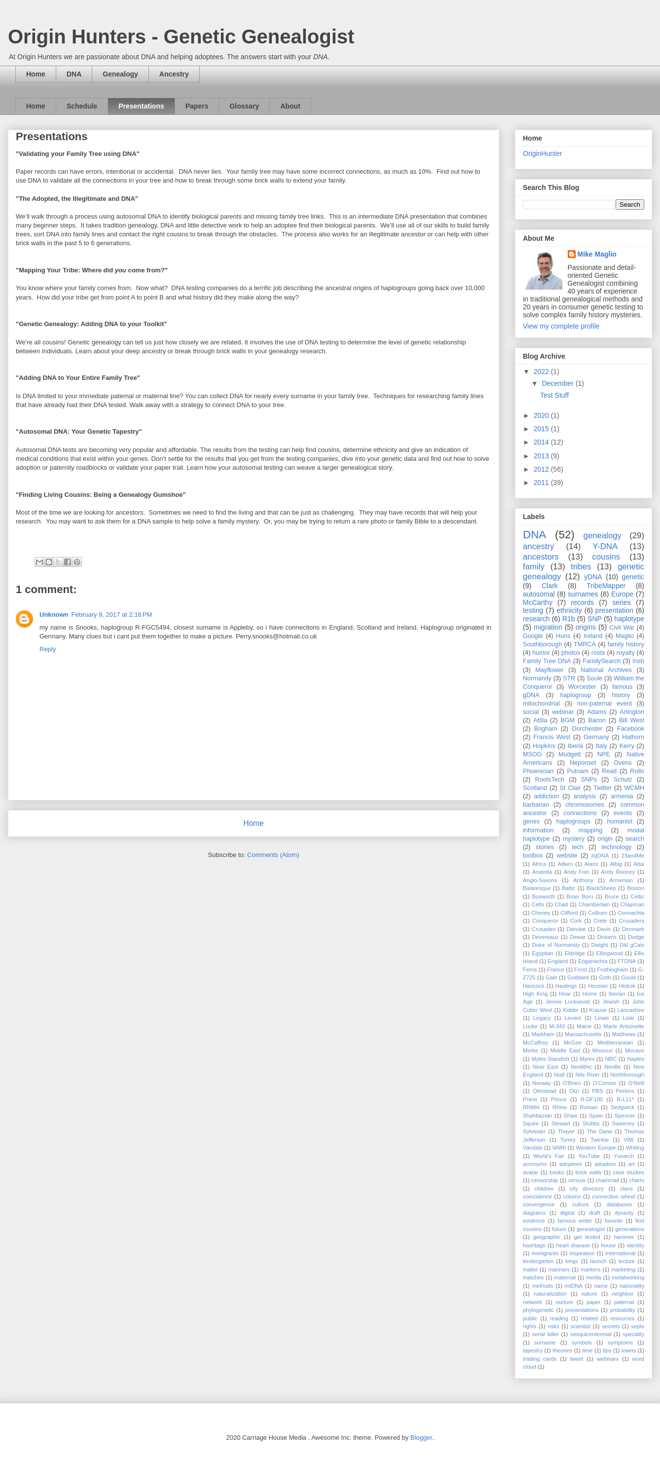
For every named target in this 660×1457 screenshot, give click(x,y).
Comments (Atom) (273, 855)
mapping (590, 830)
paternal (624, 1302)
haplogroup (575, 695)
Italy (601, 746)
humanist (619, 821)
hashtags (534, 1245)
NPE (603, 754)
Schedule (82, 106)
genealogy (603, 535)
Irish (638, 661)
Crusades (543, 929)
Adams (596, 712)
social (531, 712)
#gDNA (600, 856)
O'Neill (636, 1083)
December (558, 383)
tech (578, 847)
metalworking (628, 1277)
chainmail (607, 1180)
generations (630, 1229)
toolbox (533, 855)
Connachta (631, 913)
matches (533, 1277)
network (532, 1302)
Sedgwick (622, 1107)
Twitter (602, 788)
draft (594, 1213)
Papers (197, 106)
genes (531, 821)
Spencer (625, 1116)
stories (545, 847)
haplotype (629, 619)
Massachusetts (583, 1034)
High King (535, 994)
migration (548, 627)
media (593, 1277)
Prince (559, 1099)
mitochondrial (541, 703)
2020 (542, 415)
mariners (559, 1269)
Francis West (551, 737)
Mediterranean (615, 1043)
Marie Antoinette (623, 1026)
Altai (638, 864)
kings (571, 1261)
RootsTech (550, 779)
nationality (632, 1286)
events (623, 813)
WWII (559, 1148)
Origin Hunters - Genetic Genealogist (181, 36)
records (582, 602)
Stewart (560, 1123)
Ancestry (174, 74)
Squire (531, 1123)
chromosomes (584, 804)
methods (542, 1286)
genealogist (591, 1229)
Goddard (578, 977)
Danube (576, 929)
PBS (597, 1091)
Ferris (530, 969)
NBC (611, 1059)
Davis (604, 929)
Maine (584, 1026)
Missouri (602, 1050)
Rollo (637, 771)
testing (533, 610)
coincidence (537, 1196)
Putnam (577, 771)
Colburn (597, 913)
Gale (551, 977)
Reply (47, 649)
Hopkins (544, 746)
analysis (585, 796)
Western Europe (596, 1148)
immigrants (545, 1253)
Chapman (633, 904)
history (621, 695)
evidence (534, 1221)
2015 (542, 429)
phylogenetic (538, 1310)
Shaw (570, 1116)
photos (570, 652)
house (608, 1245)
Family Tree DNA (547, 661)
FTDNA (627, 961)
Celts (538, 904)
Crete (600, 921)
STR (569, 678)
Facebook (630, 728)
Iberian (617, 994)
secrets (611, 1326)
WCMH (634, 788)
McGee (573, 1043)
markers (590, 1269)
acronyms (535, 1164)
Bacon (597, 720)
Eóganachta (593, 961)
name (601, 1286)
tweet (577, 1359)
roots (598, 652)
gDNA (531, 695)
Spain (596, 1116)
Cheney (540, 913)
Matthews (624, 1034)
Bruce (612, 896)
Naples (635, 1059)
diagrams (534, 1213)
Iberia (576, 746)
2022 (542, 371)
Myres (587, 1059)
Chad (561, 904)
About (290, 106)
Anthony (583, 880)
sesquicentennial (590, 1334)
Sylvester (534, 1131)
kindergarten (538, 1261)
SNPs (589, 779)
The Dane (599, 1131)
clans (626, 1189)
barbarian (536, 804)
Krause (598, 1010)
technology (616, 847)
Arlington (632, 712)
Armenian (621, 880)
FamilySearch (602, 661)
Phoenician (538, 771)
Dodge (636, 937)
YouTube (589, 1156)
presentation (614, 610)
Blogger (421, 1437)
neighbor (623, 1294)
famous (622, 686)
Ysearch (624, 1156)
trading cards (539, 1359)
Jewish (611, 1002)
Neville (612, 1067)
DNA (74, 74)
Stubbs (591, 1123)
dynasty (624, 1213)
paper (594, 1302)
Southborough (542, 644)
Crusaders (631, 921)
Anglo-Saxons (540, 880)
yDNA (593, 577)
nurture (564, 1302)
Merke (530, 1050)
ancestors (541, 556)
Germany (596, 737)
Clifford (569, 913)
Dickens (607, 937)
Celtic (637, 896)
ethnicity (569, 610)
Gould (628, 977)
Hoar (565, 994)
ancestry (538, 546)
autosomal (539, 594)
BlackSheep (601, 888)
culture (580, 1204)
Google (533, 636)
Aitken (565, 864)
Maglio (625, 636)
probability (622, 1310)
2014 (542, 442)
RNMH (531, 1107)
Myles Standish (550, 1059)
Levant (573, 1018)
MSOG (532, 754)
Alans (591, 864)
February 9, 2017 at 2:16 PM (112, 614)
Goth (605, 977)
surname (545, 1342)
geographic (546, 1237)
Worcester (582, 686)
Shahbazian (537, 1116)
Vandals (533, 1148)
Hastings (566, 986)
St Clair (570, 788)
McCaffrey (535, 1043)
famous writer (574, 1221)
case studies (628, 1172)
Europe (622, 594)
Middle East (565, 1050)
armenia (622, 796)
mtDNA (574, 1286)
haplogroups (573, 821)
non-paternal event (604, 703)
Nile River (587, 1075)
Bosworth (543, 896)
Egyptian (542, 953)
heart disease (573, 1245)
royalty (626, 652)
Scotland (535, 788)
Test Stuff (554, 395)
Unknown (54, 614)
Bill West (631, 720)
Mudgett (569, 754)
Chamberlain (594, 904)
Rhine (559, 1107)
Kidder (571, 1010)
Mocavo (634, 1050)
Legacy (542, 1018)
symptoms (620, 1342)
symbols (582, 1342)
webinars (608, 1359)
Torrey (568, 1140)
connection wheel (613, 1196)
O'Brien (572, 1083)
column (572, 1196)
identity (635, 1245)
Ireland (593, 636)
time (587, 1350)
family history (626, 644)
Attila (540, 720)
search (634, 838)
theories (562, 1350)
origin (605, 838)
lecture (627, 1261)
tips (607, 1350)
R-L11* (625, 1099)
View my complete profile (561, 326)
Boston (635, 888)
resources (622, 1318)
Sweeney (623, 1123)
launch (598, 1261)
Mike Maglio (597, 254)
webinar (563, 712)
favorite (614, 1221)
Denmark (633, 929)
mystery (574, 838)
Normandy (537, 678)
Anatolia (542, 872)
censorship (544, 1180)
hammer (624, 1237)
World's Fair (548, 1156)
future (559, 1229)
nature (589, 1294)
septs (637, 1326)
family (534, 566)
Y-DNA (605, 546)
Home (35, 74)
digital (567, 1213)
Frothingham (612, 969)
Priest (530, 1099)
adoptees (570, 1164)
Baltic (568, 888)
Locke (530, 1026)
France (555, 969)
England (558, 961)
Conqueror (545, 921)
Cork (576, 921)
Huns (563, 636)
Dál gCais (632, 945)
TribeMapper (606, 586)
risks (553, 1326)
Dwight (599, 945)
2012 (542, 469)
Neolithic (581, 1067)
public (530, 1318)
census (577, 1180)
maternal (565, 1277)
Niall (559, 1075)
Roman (589, 1107)
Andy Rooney (618, 872)
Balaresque (537, 888)
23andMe (632, 856)
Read (609, 771)
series (621, 602)
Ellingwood (609, 953)
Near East (545, 1067)
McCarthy (537, 602)
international (620, 1253)
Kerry (627, 746)
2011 (542, 482)
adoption (605, 1164)
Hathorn (633, 737)
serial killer (545, 1334)
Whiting (635, 1148)
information (538, 830)
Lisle (628, 1018)
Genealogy (120, 74)
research (536, 619)
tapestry (533, 1350)
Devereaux (545, 937)
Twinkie (599, 1140)
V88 (628, 1140)
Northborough (627, 1075)
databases (619, 1204)
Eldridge (575, 953)
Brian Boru (579, 896)
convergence (538, 1204)
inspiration (581, 1253)
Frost (580, 969)
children (543, 1189)
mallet (530, 1269)
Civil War (621, 627)
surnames (583, 594)
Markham (542, 1034)
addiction (546, 796)
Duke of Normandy (556, 945)
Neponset (583, 762)
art (631, 1164)
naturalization (550, 1294)
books (557, 1172)
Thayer (566, 1131)
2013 (542, 456)
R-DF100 (592, 1099)
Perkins (625, 1091)
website (567, 855)
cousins (606, 556)
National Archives (606, 670)
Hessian (598, 986)
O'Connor (605, 1083)
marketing (623, 1269)
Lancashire (630, 1010)
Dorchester (587, 728)
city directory (587, 1189)
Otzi (574, 1091)
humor (541, 652)
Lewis (602, 1018)
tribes (581, 566)
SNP (594, 619)
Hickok (627, 986)
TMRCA (585, 644)
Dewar (578, 937)
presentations (581, 1310)
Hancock (534, 986)
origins (586, 627)
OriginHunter (542, 153)
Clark (550, 586)
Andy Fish (576, 872)
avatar (530, 1172)
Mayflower (549, 670)
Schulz (623, 779)
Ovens (622, 762)
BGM (567, 720)
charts (636, 1180)
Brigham (545, 728)
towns (629, 1350)
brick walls (589, 1172)
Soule (594, 678)
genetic (633, 577)
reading (559, 1318)
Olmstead (544, 1091)
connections (580, 813)
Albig (616, 864)
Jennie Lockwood (568, 1002)
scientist (580, 1326)
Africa (539, 864)
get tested (587, 1237)
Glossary (244, 106)
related (589, 1318)
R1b (568, 619)
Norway (541, 1083)
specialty (634, 1334)
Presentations (141, 106)
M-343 (557, 1026)
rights (529, 1326)
